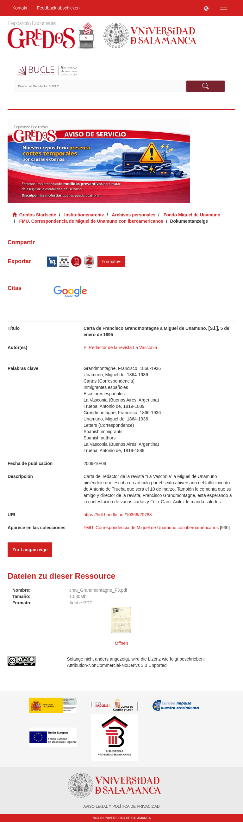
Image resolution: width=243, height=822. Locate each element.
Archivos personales (133, 214)
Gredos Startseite (37, 214)
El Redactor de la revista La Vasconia (120, 347)
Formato (111, 261)
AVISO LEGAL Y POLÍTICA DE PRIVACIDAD (121, 806)
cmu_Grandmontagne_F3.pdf (98, 590)
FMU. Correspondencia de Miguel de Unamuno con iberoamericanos (91, 221)
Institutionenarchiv (84, 214)
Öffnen (121, 643)
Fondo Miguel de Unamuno (192, 214)
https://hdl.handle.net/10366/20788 (118, 514)
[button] (206, 8)
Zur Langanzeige (29, 549)
